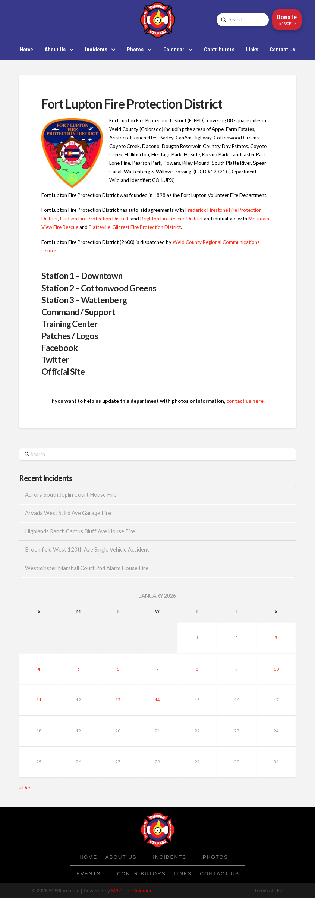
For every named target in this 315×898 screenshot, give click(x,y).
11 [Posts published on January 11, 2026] (38, 699)
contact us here (245, 401)
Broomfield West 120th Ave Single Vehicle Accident (87, 549)
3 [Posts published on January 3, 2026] (276, 637)
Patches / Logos (69, 335)
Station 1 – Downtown (82, 275)
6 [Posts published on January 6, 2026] (118, 668)
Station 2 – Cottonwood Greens (99, 288)
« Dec (25, 788)
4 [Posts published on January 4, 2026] (39, 668)
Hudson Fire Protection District (94, 219)
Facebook (59, 347)
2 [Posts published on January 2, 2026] (236, 637)
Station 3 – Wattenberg (84, 300)
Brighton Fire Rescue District (171, 219)
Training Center (69, 323)
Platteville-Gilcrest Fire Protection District (135, 227)
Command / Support (78, 312)
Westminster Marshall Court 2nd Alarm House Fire (86, 568)
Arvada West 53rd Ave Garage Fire (68, 513)
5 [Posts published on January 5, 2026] (78, 668)
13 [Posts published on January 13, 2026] (117, 699)
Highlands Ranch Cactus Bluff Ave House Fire (80, 531)
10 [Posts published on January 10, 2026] (276, 668)
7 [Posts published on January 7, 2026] (157, 668)
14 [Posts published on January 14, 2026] (157, 699)
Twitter (55, 359)
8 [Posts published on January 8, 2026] (197, 668)
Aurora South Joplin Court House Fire (71, 495)
